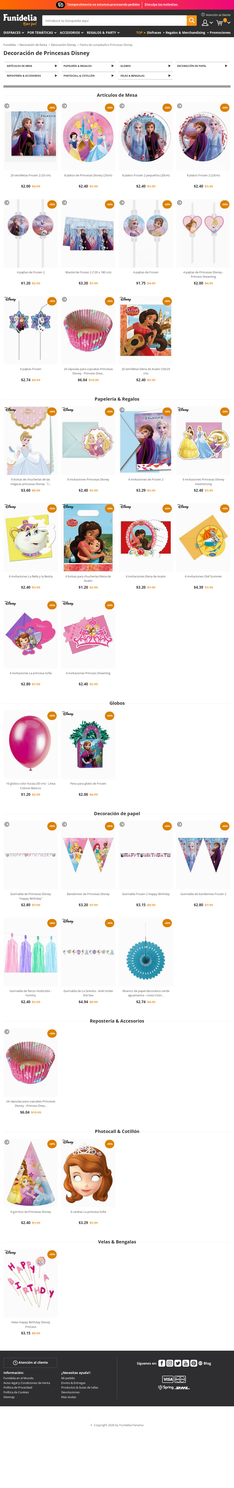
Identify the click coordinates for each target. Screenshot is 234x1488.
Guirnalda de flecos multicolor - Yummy (31, 994)
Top (139, 32)
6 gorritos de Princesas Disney (31, 1213)
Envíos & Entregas (73, 1384)
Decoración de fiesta (33, 45)
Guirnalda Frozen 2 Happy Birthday (146, 895)
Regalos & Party (101, 32)
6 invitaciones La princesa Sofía (31, 674)
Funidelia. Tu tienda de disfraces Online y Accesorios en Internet (20, 20)
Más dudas (68, 1398)
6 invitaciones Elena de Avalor (146, 577)
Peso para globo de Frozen (88, 785)
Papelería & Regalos (78, 66)
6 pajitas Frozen (30, 370)
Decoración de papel (192, 66)
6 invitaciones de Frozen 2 (145, 481)
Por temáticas (40, 32)
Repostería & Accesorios (25, 76)
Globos (126, 66)
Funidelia (9, 45)
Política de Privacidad (17, 1389)
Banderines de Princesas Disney (88, 895)
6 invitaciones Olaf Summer (203, 577)
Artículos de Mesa (20, 66)
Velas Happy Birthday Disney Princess (30, 1325)
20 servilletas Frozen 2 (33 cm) (31, 177)
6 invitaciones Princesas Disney (88, 481)
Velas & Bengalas (133, 76)
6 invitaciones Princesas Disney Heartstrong (203, 483)
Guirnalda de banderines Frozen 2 (203, 895)
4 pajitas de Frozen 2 (31, 273)
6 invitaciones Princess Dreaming (88, 674)
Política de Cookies (16, 1393)
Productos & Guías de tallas (79, 1389)
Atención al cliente (30, 1363)
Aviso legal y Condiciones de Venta (26, 1384)
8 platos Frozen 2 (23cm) (203, 177)
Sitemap (9, 1398)
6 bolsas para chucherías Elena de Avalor (88, 579)
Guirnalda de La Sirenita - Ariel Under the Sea (88, 994)
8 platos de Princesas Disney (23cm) (88, 177)
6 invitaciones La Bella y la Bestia (31, 577)
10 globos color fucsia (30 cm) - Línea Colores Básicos (30, 787)
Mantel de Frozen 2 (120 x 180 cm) (88, 273)
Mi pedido (68, 1379)
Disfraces (12, 32)
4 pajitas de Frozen (146, 273)
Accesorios (70, 32)
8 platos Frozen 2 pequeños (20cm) (146, 177)
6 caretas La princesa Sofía (88, 1213)
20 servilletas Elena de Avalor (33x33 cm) (146, 372)
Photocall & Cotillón (80, 76)
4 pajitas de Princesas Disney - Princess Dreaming (203, 275)
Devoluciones (70, 1393)
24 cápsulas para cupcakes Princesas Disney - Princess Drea (88, 372)
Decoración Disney (63, 45)
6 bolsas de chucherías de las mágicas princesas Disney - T (31, 483)
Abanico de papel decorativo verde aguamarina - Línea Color (145, 994)
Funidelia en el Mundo (18, 1379)
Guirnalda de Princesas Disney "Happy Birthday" (30, 897)
